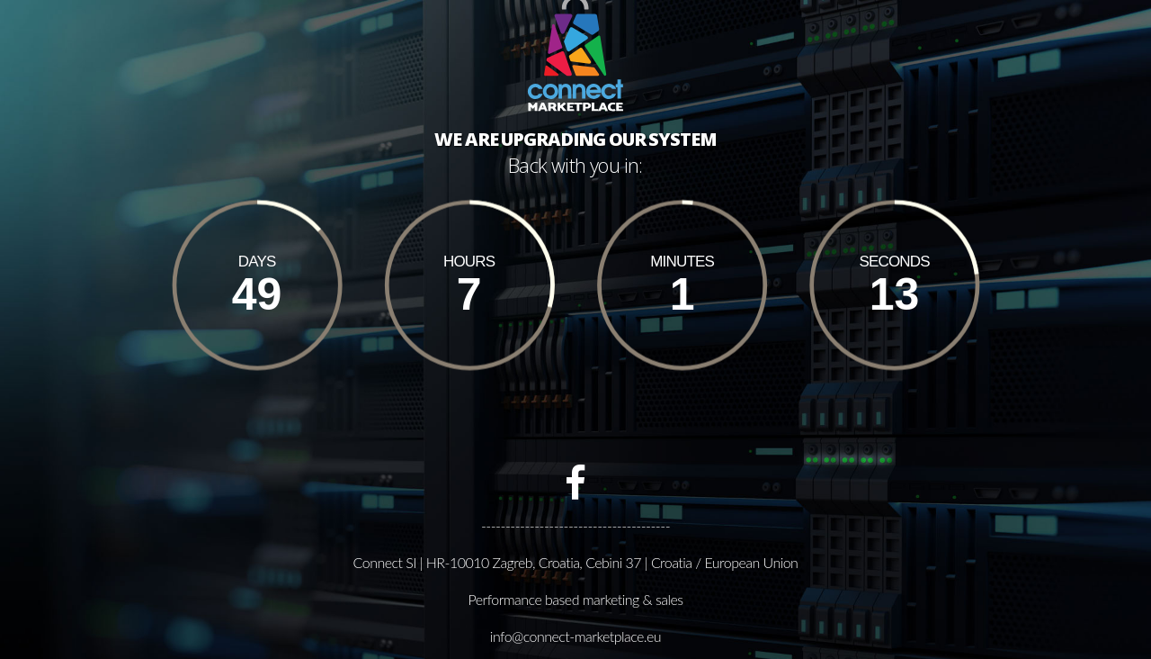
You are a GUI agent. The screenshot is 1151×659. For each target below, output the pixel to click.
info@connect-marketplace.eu (575, 635)
